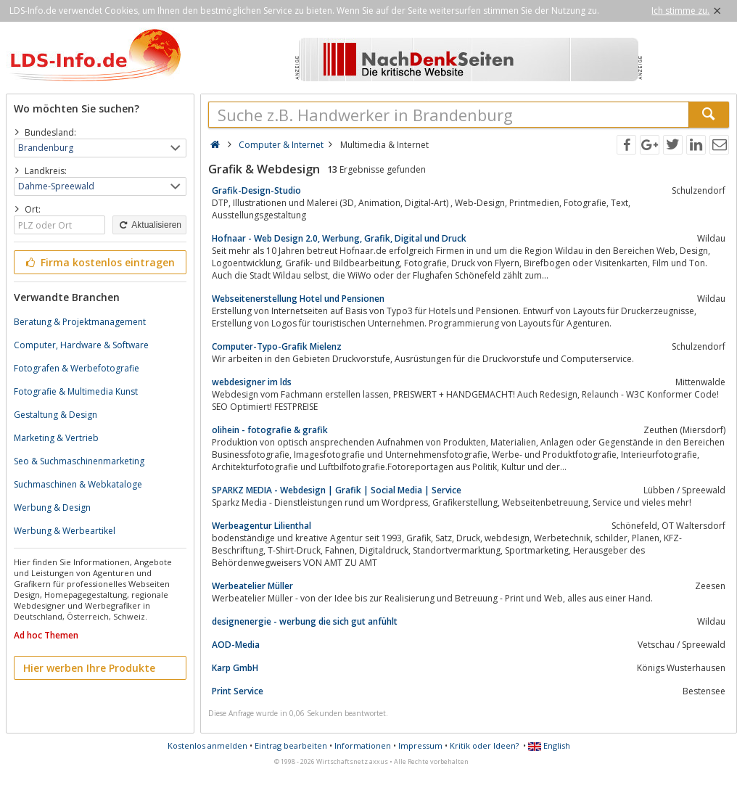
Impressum (420, 745)
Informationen (362, 745)
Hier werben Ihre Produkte (89, 668)
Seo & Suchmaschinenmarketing (79, 461)
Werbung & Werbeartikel (64, 531)
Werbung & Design (52, 507)
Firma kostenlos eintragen (99, 262)
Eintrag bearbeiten (291, 745)
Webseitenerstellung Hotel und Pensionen (298, 298)
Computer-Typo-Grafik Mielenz (277, 346)
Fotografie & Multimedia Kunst (76, 391)
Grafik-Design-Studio (256, 190)
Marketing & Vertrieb (56, 438)
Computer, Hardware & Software (81, 345)
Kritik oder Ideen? (484, 745)
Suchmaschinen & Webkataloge (78, 484)
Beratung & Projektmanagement (80, 322)
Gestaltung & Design (55, 414)
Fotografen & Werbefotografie (76, 368)
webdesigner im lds (252, 382)
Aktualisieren (149, 225)
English (549, 745)
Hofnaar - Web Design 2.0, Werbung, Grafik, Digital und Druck (339, 238)
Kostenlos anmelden (207, 745)
